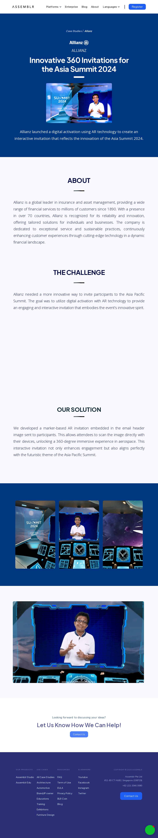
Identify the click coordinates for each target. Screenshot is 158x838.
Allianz (88, 31)
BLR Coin (62, 798)
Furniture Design (46, 814)
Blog (59, 803)
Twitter (82, 793)
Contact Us (131, 796)
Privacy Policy (64, 793)
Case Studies (73, 31)
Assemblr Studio (25, 777)
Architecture (44, 782)
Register (137, 7)
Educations (43, 798)
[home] (23, 6)
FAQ (59, 777)
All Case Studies (46, 777)
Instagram (83, 787)
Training (41, 803)
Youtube (83, 777)
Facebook (84, 782)
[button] (53, 7)
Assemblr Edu (23, 782)
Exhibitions (42, 809)
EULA (60, 787)
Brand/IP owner (45, 793)
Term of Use (64, 782)
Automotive (43, 787)
